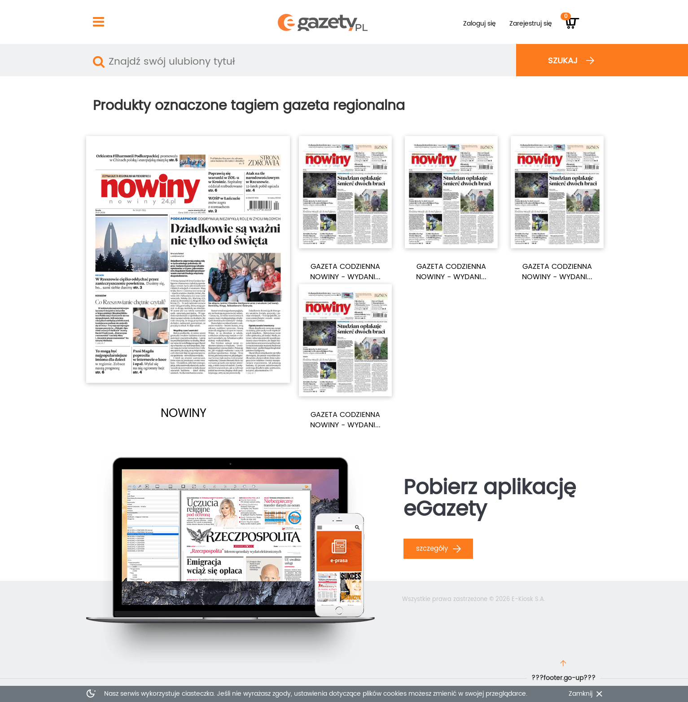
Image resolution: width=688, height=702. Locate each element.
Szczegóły (438, 548)
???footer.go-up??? (563, 678)
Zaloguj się (479, 23)
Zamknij (580, 693)
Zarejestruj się (530, 23)
